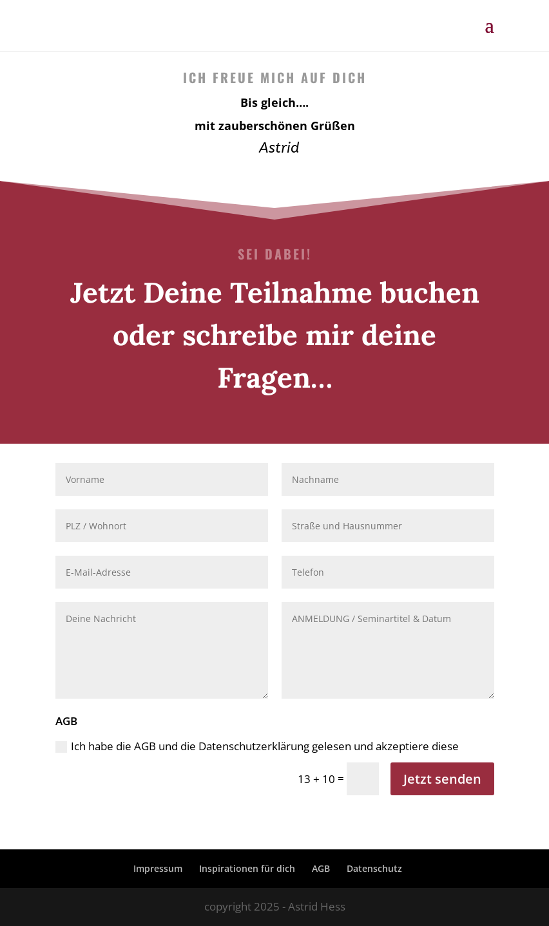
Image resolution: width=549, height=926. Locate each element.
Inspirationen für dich (247, 868)
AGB (321, 868)
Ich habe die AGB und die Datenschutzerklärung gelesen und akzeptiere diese (257, 746)
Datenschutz (374, 868)
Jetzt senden (442, 779)
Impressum (157, 868)
